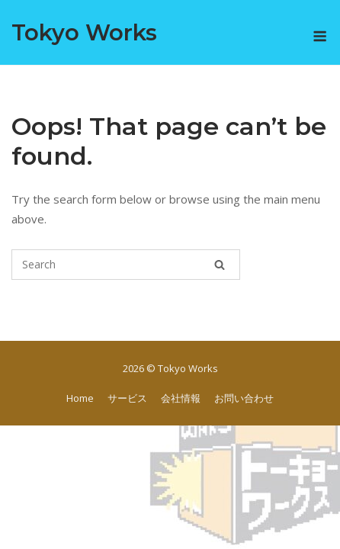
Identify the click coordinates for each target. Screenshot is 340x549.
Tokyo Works (84, 32)
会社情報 (180, 398)
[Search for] (125, 264)
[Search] (219, 264)
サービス (127, 398)
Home (80, 398)
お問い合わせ (244, 398)
